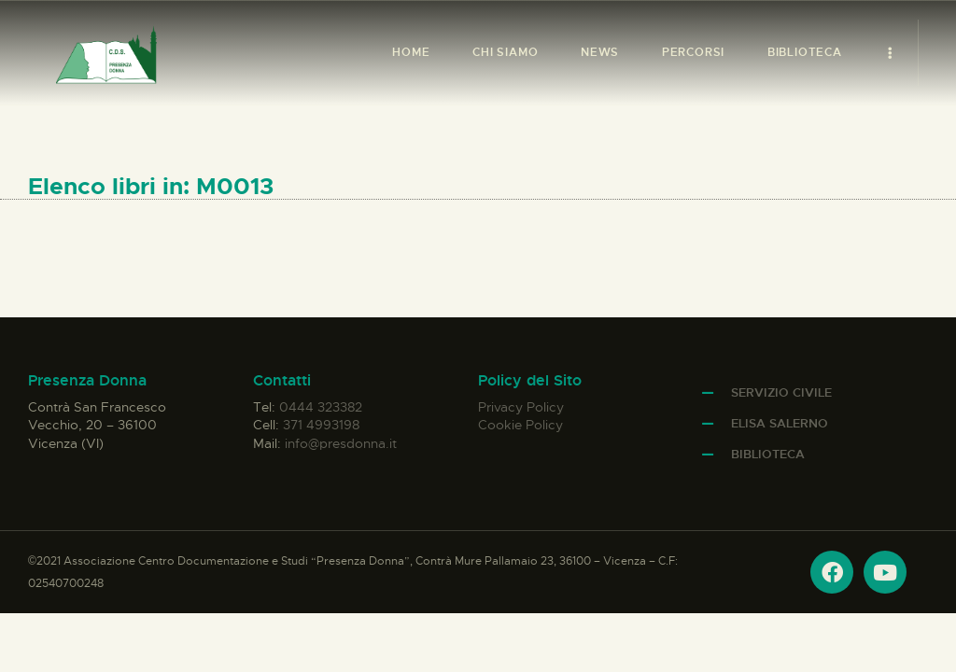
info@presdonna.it (341, 443)
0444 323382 (320, 407)
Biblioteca (768, 454)
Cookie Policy (520, 424)
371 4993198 (321, 424)
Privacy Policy (521, 407)
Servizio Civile (781, 392)
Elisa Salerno (779, 423)
